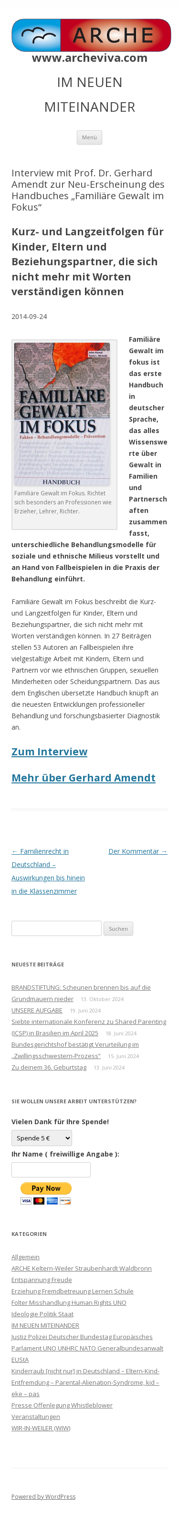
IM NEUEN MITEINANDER (45, 1325)
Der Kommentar (138, 851)
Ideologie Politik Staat (42, 1314)
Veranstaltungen (35, 1416)
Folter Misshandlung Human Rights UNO (68, 1302)
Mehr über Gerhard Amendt (83, 777)
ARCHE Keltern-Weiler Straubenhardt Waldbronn (81, 1268)
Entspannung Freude (41, 1279)
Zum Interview (49, 751)
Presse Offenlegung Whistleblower (62, 1405)
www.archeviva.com (89, 57)
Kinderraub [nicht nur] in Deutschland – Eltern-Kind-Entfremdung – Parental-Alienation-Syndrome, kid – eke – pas (85, 1382)
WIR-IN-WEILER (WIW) (40, 1428)
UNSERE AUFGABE (37, 1010)
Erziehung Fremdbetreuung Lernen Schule (72, 1291)
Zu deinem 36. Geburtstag (48, 1067)
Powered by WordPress (43, 1497)
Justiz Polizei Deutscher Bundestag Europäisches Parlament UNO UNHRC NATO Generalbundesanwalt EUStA (87, 1348)
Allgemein (25, 1257)
